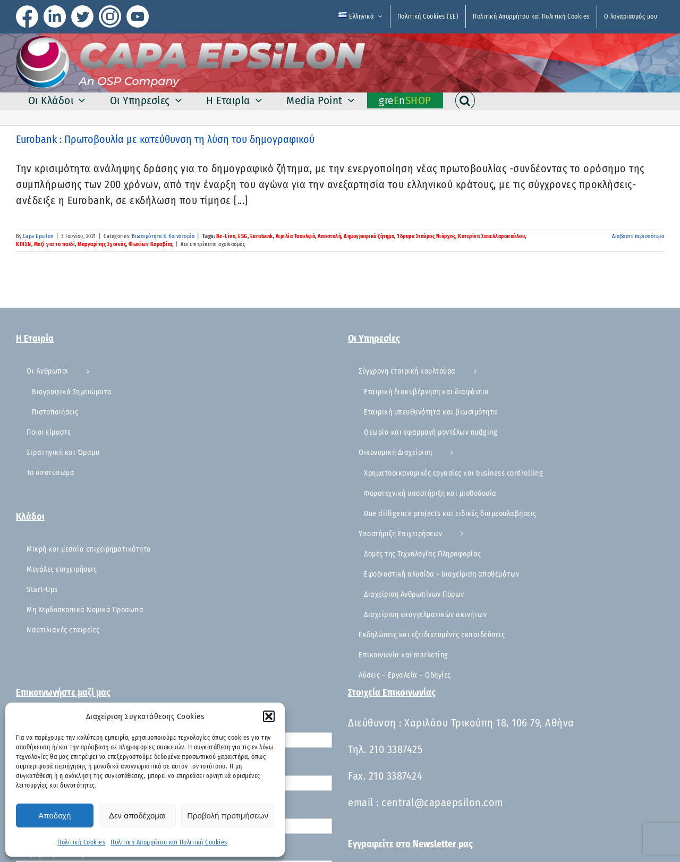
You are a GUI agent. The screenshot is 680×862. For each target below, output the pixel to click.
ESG (243, 236)
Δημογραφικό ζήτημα (369, 236)
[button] (269, 716)
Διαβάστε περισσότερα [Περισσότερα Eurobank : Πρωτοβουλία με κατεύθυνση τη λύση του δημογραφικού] (638, 236)
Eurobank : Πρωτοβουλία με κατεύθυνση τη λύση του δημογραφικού (165, 139)
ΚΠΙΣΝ (23, 244)
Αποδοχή (54, 815)
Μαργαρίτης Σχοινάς (102, 244)
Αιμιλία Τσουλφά (296, 236)
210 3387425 (396, 749)
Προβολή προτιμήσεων (227, 815)
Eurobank (261, 236)
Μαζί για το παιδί (54, 244)
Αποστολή (329, 236)
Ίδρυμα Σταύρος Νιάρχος (426, 236)
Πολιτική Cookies (81, 842)
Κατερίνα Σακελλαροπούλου (491, 236)
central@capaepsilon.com (442, 802)
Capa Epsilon (38, 236)
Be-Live (226, 236)
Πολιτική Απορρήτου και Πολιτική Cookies (168, 842)
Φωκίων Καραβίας (151, 244)
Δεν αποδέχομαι (137, 815)
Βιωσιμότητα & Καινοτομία (163, 236)
